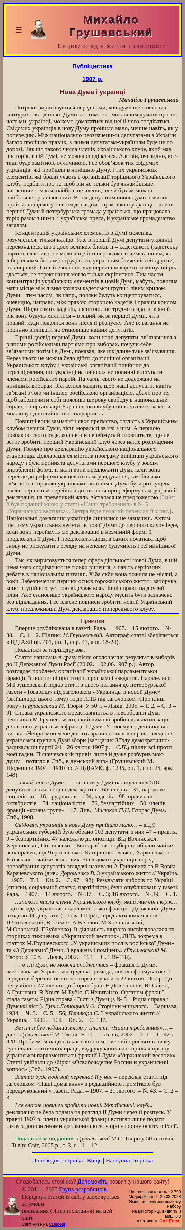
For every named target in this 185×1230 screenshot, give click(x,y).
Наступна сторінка (129, 1160)
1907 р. (92, 78)
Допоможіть (92, 1182)
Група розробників (83, 1189)
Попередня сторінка (57, 1160)
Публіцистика (92, 66)
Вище (94, 1160)
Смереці (57, 1224)
